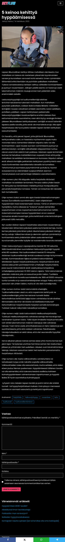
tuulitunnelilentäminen (24, 402)
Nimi (4, 453)
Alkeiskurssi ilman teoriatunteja (16, 509)
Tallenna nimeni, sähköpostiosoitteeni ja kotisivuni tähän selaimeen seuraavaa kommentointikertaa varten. (30, 482)
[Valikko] (60, 3)
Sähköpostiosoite (10, 462)
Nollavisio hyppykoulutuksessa (15, 517)
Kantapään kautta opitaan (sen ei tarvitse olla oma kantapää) (30, 521)
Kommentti (7, 424)
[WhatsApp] (41, 539)
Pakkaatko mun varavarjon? (15, 513)
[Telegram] (57, 539)
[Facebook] (8, 539)
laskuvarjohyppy (31, 397)
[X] (24, 539)
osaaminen (46, 397)
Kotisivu (5, 471)
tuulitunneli (7, 402)
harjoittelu (17, 397)
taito (56, 397)
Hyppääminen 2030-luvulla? (14, 506)
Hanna (10, 21)
